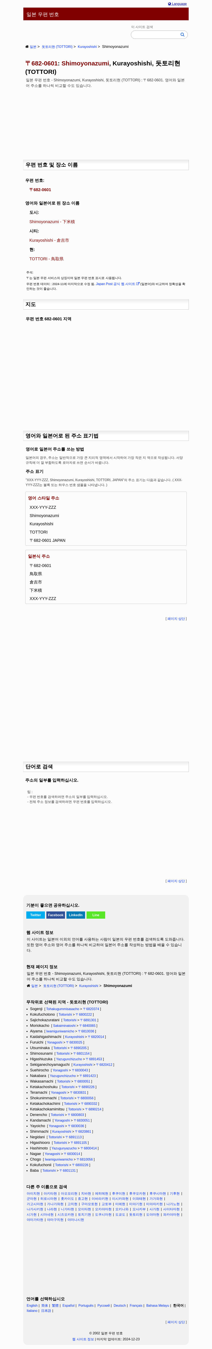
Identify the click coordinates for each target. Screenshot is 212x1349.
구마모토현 (89, 1204)
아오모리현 (69, 1193)
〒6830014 (72, 1154)
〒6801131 (67, 1170)
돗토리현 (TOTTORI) (57, 47)
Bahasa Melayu (157, 1305)
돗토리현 (135, 1214)
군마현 (32, 1198)
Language (177, 4)
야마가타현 (35, 1219)
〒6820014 (96, 1037)
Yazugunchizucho (69, 1059)
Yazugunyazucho (64, 1148)
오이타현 (84, 1209)
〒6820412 (104, 1064)
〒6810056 (85, 1159)
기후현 (175, 1193)
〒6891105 (79, 1142)
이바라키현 (100, 1198)
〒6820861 (83, 1131)
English (32, 1305)
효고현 (83, 1198)
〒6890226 (86, 1087)
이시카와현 (120, 1198)
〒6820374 (91, 1009)
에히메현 (101, 1193)
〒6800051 (82, 1081)
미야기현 (135, 1204)
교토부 (107, 1204)
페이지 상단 (176, 618)
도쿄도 (120, 1214)
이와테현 (139, 1198)
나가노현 (173, 1204)
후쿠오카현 (137, 1193)
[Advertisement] (106, 122)
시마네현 (47, 1214)
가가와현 (156, 1198)
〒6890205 (78, 1048)
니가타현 (67, 1209)
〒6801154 (81, 1053)
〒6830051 (82, 1120)
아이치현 (33, 1193)
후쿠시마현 (157, 1193)
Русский (104, 1305)
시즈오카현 (66, 1214)
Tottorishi (65, 1014)
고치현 (72, 1204)
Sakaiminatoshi (64, 1025)
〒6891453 (94, 1059)
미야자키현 (154, 1204)
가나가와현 (55, 1204)
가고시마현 (35, 1204)
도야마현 (152, 1214)
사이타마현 (171, 1209)
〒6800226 (80, 1165)
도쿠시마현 (103, 1214)
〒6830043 (80, 1070)
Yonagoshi (54, 1042)
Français (136, 1305)
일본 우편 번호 (42, 14)
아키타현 (50, 1193)
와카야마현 (171, 1214)
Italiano (32, 1310)
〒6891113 (73, 1137)
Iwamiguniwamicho (60, 1031)
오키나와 (122, 1209)
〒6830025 (74, 1042)
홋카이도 (67, 1198)
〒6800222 (84, 1014)
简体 (44, 1305)
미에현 (120, 1204)
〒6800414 (89, 1148)
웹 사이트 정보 (83, 1339)
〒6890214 (93, 1109)
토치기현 (84, 1214)
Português (86, 1305)
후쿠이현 (118, 1193)
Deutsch (120, 1305)
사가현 (154, 1209)
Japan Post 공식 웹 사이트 (118, 284)
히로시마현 (48, 1198)
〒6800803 (76, 1115)
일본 (33, 47)
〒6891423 (88, 1076)
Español (69, 1305)
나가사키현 (35, 1209)
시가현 (32, 1214)
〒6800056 (85, 1098)
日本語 (46, 1310)
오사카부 (139, 1209)
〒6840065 (87, 1025)
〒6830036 (76, 1126)
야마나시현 (75, 1219)
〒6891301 (88, 1020)
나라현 (52, 1209)
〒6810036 (86, 1031)
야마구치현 (55, 1219)
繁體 (55, 1305)
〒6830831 (78, 1092)
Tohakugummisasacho (62, 1009)
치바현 (86, 1193)
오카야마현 (103, 1209)
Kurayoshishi (87, 47)
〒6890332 (89, 1103)
